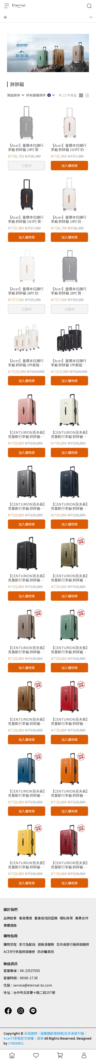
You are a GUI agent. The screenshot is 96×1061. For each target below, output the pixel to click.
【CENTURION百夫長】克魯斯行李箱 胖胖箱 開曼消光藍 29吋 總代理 (26, 793)
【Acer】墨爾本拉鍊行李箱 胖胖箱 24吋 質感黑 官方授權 (26, 147)
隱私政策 (66, 918)
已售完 (27, 165)
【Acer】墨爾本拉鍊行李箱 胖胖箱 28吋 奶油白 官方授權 (26, 291)
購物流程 (10, 944)
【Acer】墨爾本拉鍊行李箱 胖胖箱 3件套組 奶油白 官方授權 (26, 363)
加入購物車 (69, 165)
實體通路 (10, 925)
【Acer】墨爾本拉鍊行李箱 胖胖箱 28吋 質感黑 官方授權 (68, 291)
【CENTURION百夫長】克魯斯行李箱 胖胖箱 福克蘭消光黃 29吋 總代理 (26, 865)
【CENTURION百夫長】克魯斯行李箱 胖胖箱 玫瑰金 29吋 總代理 (26, 434)
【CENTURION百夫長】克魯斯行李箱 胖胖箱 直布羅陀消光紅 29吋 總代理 (69, 721)
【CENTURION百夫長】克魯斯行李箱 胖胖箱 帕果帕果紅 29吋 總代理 (69, 865)
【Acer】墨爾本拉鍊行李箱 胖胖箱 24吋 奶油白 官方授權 (68, 219)
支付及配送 (27, 944)
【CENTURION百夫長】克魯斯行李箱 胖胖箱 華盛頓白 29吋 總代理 (69, 434)
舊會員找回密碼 (45, 918)
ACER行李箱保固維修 (19, 951)
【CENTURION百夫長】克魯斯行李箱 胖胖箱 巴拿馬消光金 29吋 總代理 (26, 721)
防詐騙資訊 (45, 951)
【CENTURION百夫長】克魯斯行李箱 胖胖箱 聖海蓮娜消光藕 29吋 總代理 (26, 650)
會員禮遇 (25, 918)
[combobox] (15, 95)
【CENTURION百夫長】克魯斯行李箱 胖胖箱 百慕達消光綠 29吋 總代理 (69, 650)
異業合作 (81, 918)
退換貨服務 (46, 944)
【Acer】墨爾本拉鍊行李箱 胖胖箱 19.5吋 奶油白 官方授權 (69, 147)
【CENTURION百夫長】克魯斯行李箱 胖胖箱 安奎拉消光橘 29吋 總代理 (69, 793)
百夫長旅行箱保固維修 (72, 944)
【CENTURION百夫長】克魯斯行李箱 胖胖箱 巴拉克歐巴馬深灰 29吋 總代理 (26, 506)
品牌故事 (10, 918)
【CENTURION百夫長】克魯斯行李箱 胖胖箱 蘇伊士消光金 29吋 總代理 (69, 578)
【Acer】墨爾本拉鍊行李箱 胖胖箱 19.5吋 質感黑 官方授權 (26, 219)
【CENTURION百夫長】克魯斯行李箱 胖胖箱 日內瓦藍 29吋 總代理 (69, 506)
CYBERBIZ (15, 1043)
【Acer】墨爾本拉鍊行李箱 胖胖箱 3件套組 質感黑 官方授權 (68, 363)
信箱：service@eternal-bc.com (28, 985)
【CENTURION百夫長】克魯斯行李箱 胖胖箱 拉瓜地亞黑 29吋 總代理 (26, 578)
